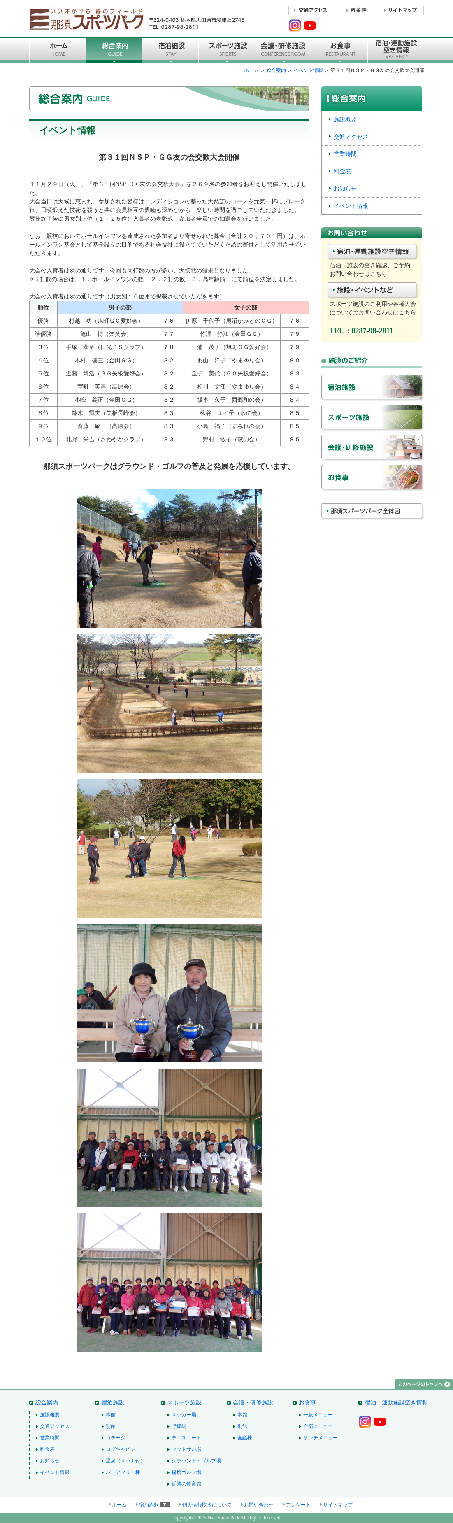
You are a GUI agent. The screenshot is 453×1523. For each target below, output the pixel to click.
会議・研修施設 (372, 450)
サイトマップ (338, 1505)
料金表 (342, 171)
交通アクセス (351, 136)
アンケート (298, 1505)
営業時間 (345, 154)
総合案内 (114, 50)
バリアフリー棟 (123, 1472)
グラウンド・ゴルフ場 (196, 1461)
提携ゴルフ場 (186, 1472)
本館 (111, 1415)
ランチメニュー (320, 1438)
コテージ (115, 1438)
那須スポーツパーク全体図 (372, 518)
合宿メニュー (318, 1426)
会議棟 (244, 1438)
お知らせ (345, 188)
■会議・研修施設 (283, 50)
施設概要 (345, 119)
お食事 (339, 50)
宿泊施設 (170, 50)
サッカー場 (184, 1415)
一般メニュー (318, 1415)
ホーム (251, 70)
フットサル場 (186, 1449)
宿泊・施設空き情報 (372, 252)
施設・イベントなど (372, 291)
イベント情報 (308, 70)
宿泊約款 (149, 1505)
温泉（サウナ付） (125, 1461)
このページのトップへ (424, 1384)
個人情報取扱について (207, 1505)
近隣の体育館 (186, 1484)
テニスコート (186, 1438)
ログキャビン (120, 1449)
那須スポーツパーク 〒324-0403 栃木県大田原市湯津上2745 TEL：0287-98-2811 (138, 18)
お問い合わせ (259, 1505)
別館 (111, 1426)
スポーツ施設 (227, 50)
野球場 (179, 1426)
